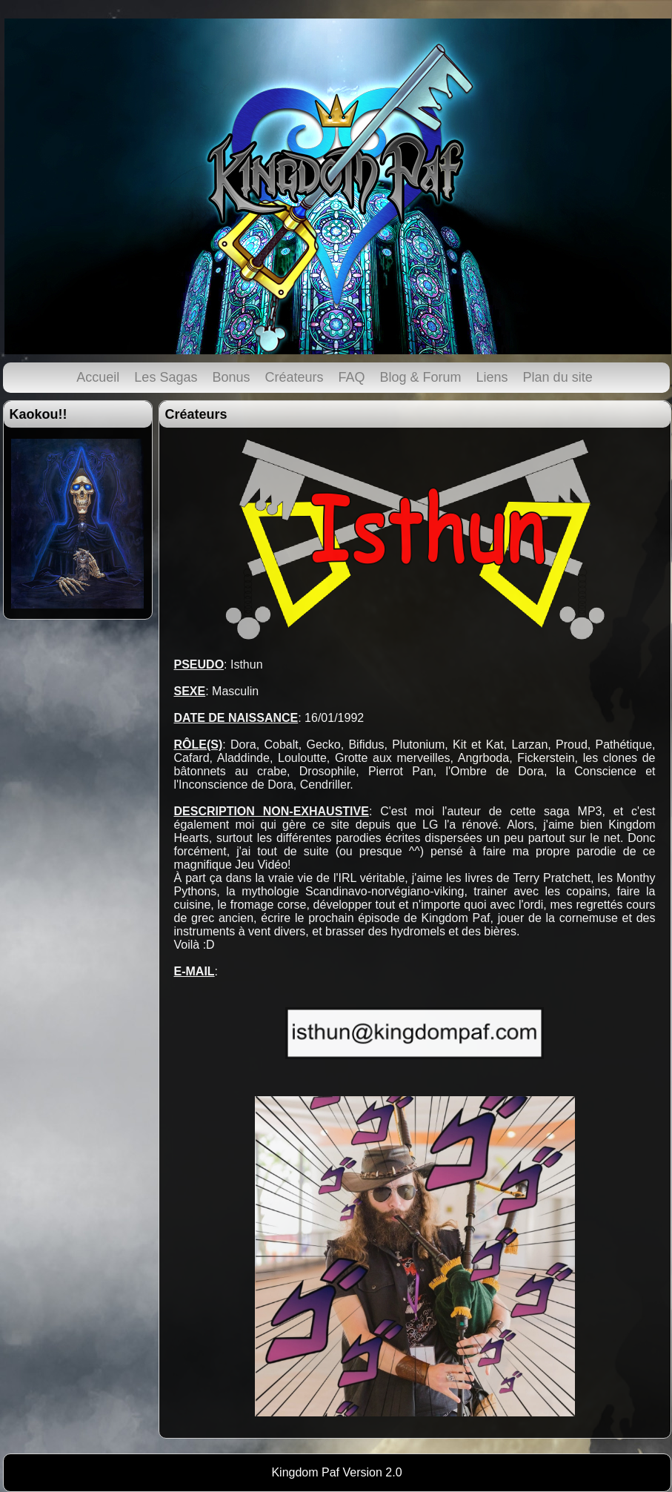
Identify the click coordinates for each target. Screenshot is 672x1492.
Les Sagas (165, 377)
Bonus (231, 377)
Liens (492, 377)
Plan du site (558, 377)
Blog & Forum (421, 377)
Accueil (97, 377)
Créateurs (294, 377)
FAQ (352, 377)
